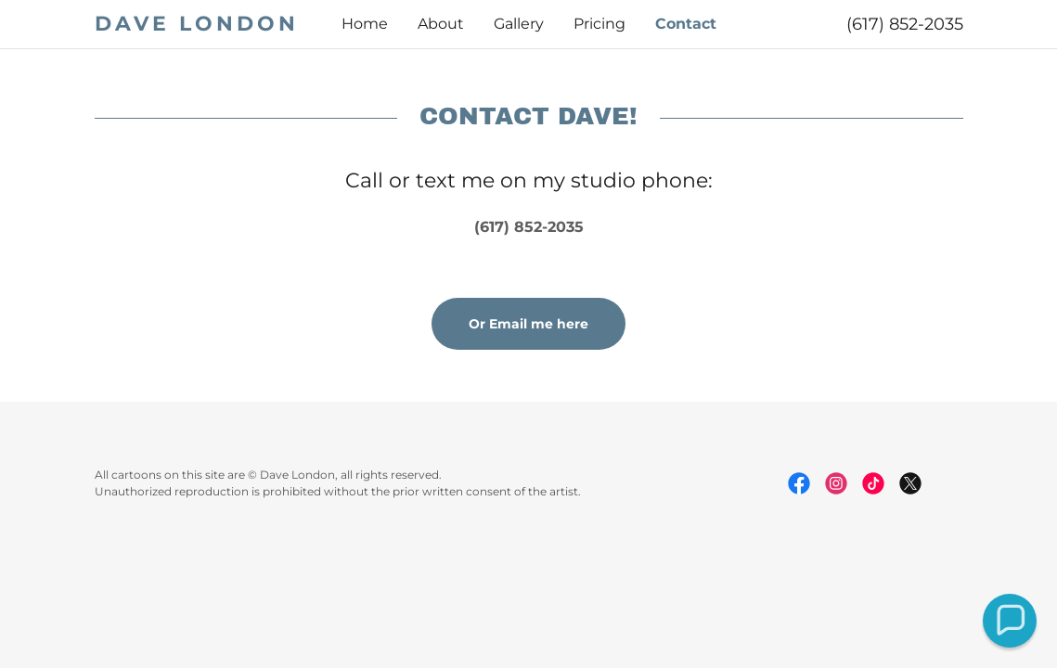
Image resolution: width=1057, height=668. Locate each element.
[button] (1009, 620)
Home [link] (365, 23)
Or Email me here (528, 323)
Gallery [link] (519, 23)
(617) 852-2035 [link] (904, 24)
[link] (203, 25)
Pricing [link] (599, 23)
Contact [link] (685, 23)
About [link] (441, 23)
